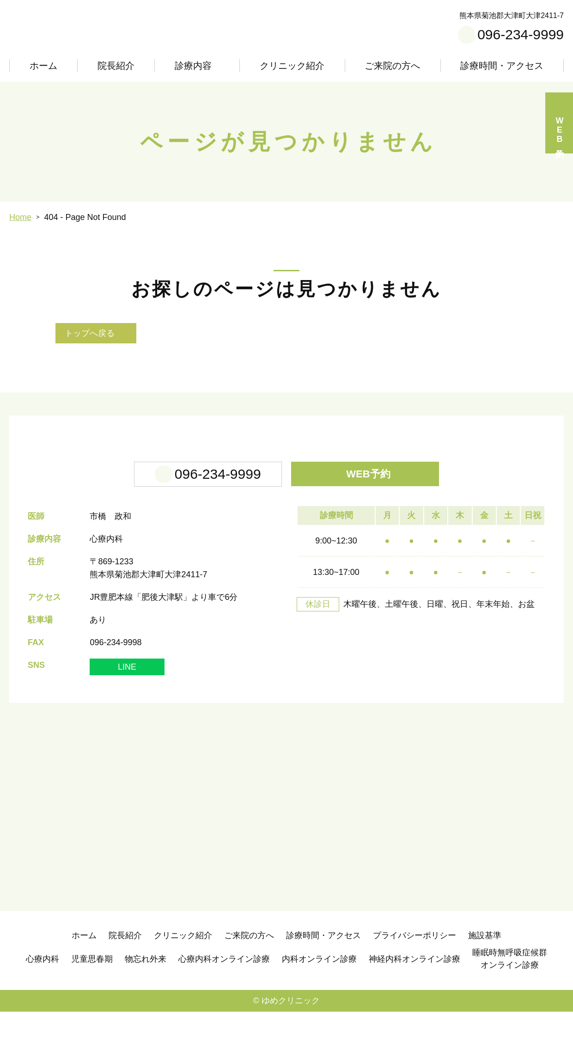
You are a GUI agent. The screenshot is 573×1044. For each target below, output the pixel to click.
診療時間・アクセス (502, 66)
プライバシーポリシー (414, 967)
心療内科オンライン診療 (224, 991)
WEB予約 (371, 506)
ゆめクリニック (291, 1033)
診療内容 (191, 66)
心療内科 (42, 991)
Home (20, 217)
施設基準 (484, 967)
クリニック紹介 (294, 66)
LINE (127, 699)
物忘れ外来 (145, 991)
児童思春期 (92, 991)
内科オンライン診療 (319, 991)
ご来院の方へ (393, 66)
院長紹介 (114, 66)
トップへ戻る (90, 333)
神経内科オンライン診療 (414, 991)
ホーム (43, 66)
